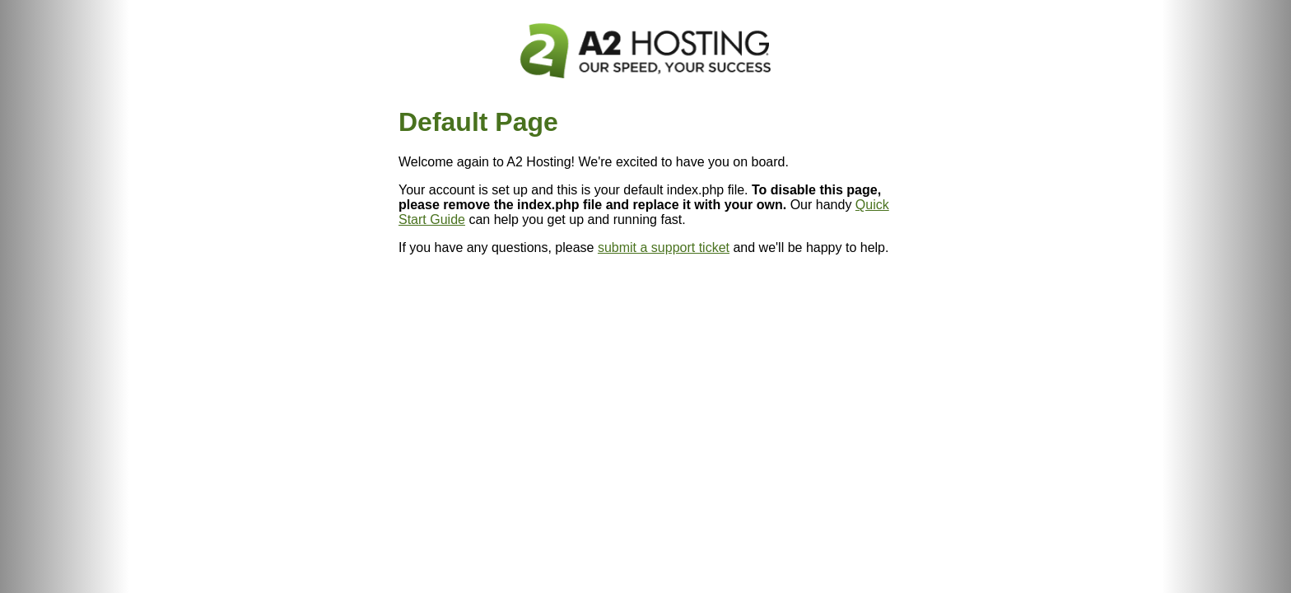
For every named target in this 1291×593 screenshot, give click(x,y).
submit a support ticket (663, 247)
